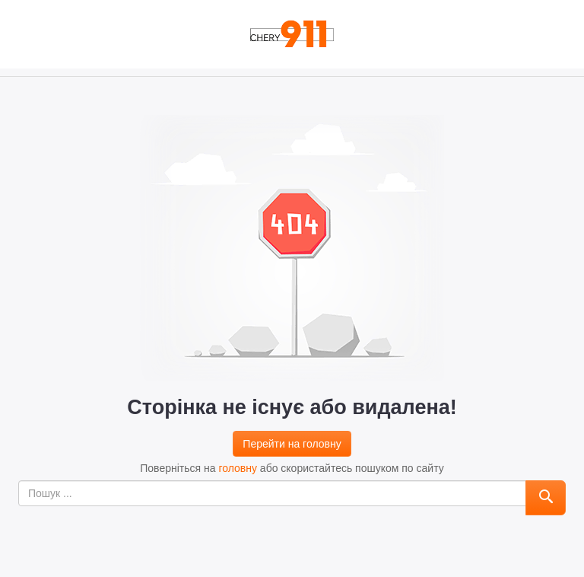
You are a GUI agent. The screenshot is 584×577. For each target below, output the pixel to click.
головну (237, 468)
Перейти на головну (292, 444)
